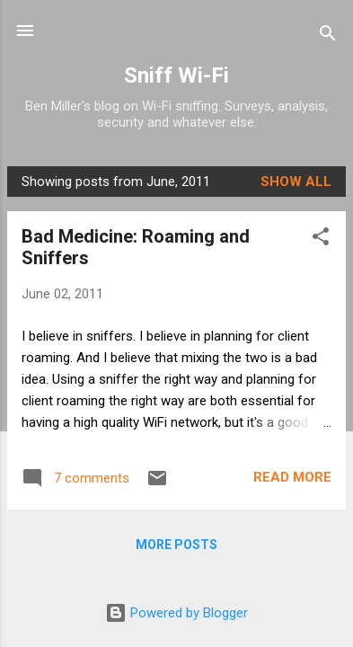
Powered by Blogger (176, 613)
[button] (320, 239)
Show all (295, 181)
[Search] (328, 36)
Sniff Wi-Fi (176, 75)
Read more (292, 477)
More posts (176, 544)
